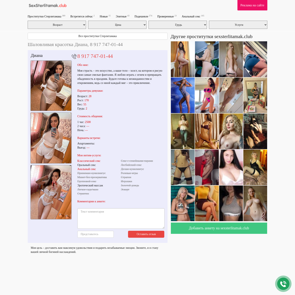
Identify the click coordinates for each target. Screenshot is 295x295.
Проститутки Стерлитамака (46, 16)
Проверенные (167, 16)
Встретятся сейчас (82, 16)
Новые (105, 16)
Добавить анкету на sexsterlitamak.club (219, 228)
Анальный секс (193, 16)
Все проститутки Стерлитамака (97, 36)
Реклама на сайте (252, 5)
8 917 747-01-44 (95, 56)
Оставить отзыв (146, 234)
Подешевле (143, 16)
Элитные (122, 16)
